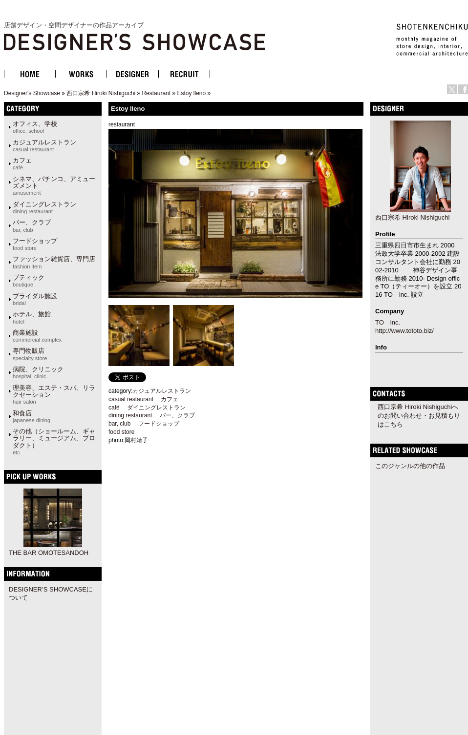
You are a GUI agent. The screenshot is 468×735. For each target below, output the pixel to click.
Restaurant (156, 93)
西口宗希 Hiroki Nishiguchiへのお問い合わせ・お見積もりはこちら (419, 415)
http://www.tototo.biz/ (404, 330)
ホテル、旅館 (32, 317)
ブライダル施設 (35, 299)
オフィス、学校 (35, 127)
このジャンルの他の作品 (410, 466)
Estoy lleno (191, 93)
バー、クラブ (32, 225)
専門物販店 (30, 354)
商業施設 (37, 336)
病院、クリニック (38, 372)
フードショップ (35, 244)
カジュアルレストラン (44, 145)
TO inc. (387, 322)
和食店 (31, 416)
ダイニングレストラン (44, 207)
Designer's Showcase (32, 93)
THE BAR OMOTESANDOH (48, 552)
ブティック (28, 280)
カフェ (22, 163)
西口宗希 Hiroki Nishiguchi (100, 93)
